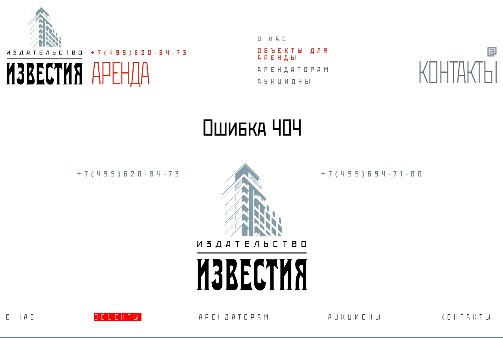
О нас (273, 38)
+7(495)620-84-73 (140, 53)
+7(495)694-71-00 (373, 173)
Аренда (120, 73)
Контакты (457, 72)
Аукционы (285, 81)
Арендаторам (294, 69)
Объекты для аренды (293, 54)
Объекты (117, 317)
